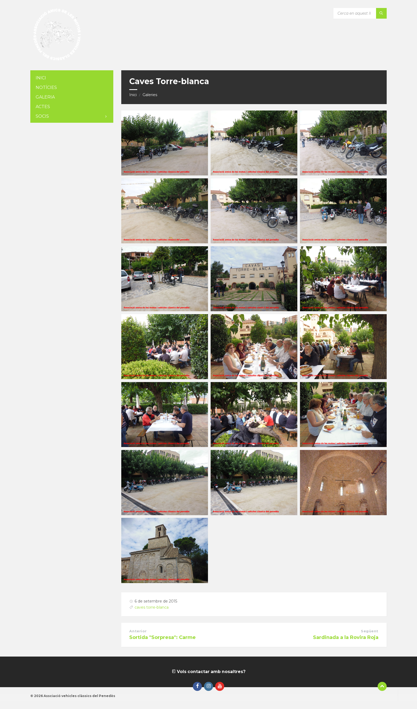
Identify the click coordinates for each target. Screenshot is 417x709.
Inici (133, 94)
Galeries (150, 94)
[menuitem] (72, 78)
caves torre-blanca (152, 607)
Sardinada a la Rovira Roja (345, 637)
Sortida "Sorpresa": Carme (162, 637)
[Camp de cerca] (360, 13)
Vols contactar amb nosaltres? (208, 671)
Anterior (138, 631)
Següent (369, 631)
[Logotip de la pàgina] (57, 59)
